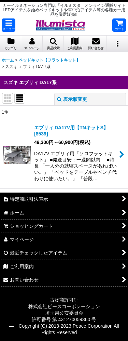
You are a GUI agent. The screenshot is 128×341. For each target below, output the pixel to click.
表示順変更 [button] (72, 99)
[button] (8, 25)
